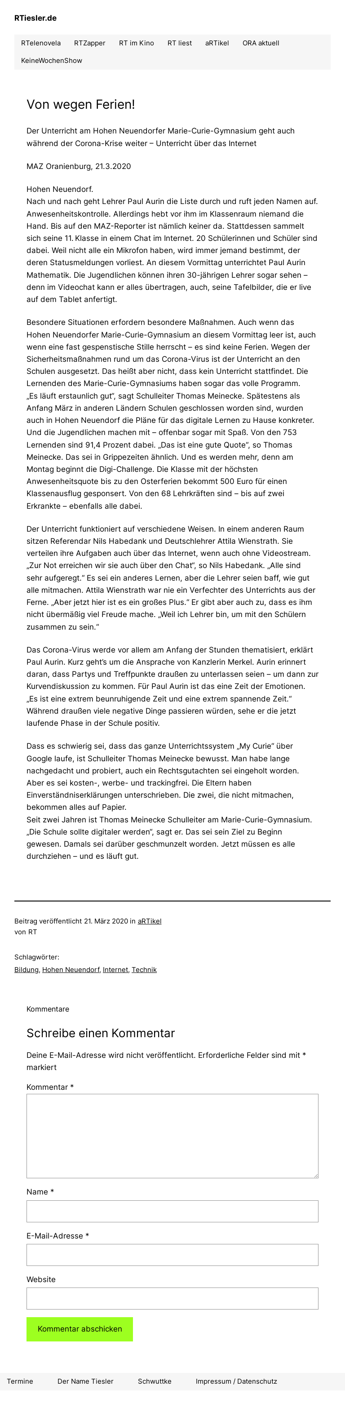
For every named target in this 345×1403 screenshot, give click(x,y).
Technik (144, 969)
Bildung (26, 969)
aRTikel (150, 921)
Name (40, 1191)
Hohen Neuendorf (70, 969)
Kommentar (50, 1087)
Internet (115, 969)
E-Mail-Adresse (58, 1235)
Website (41, 1279)
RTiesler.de (35, 17)
